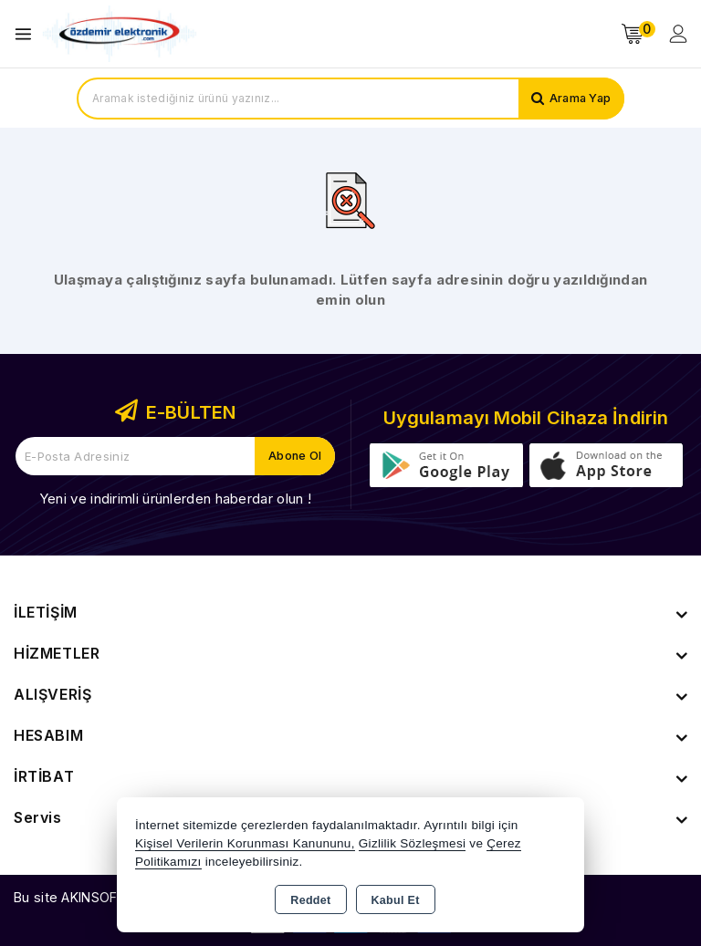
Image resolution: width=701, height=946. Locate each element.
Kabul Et (395, 900)
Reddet (310, 900)
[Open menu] (28, 34)
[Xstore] (119, 34)
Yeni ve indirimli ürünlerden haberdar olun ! (175, 498)
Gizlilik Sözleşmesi (412, 843)
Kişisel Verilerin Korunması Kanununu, (245, 843)
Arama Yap (578, 98)
